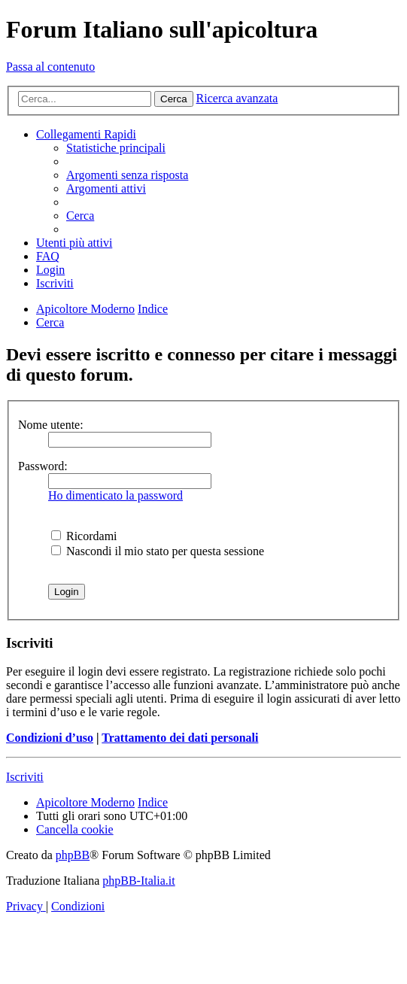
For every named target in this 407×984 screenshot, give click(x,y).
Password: (43, 466)
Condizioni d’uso (49, 737)
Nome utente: (51, 424)
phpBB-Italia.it (138, 880)
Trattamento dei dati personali (180, 737)
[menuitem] (116, 147)
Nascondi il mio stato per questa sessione (157, 551)
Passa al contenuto (50, 66)
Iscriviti (25, 776)
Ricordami (84, 536)
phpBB (73, 855)
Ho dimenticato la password (115, 495)
